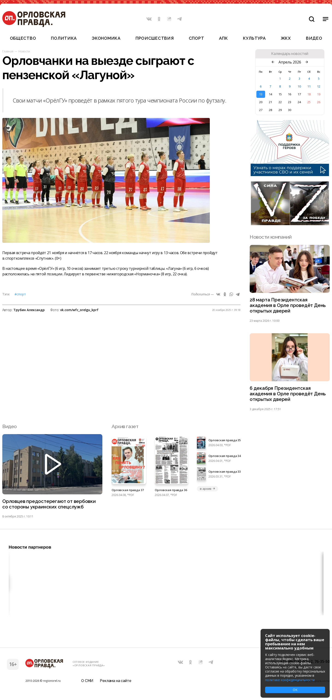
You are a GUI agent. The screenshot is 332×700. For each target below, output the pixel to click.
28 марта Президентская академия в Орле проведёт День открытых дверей (288, 305)
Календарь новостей (289, 54)
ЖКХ (286, 38)
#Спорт (20, 294)
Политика (64, 38)
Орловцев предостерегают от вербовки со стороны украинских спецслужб (49, 505)
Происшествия (155, 38)
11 (309, 86)
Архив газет (125, 427)
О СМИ (87, 682)
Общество (23, 38)
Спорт (196, 38)
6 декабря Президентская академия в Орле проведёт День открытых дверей (288, 394)
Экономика (106, 38)
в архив (207, 490)
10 (299, 86)
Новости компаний (270, 237)
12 (318, 86)
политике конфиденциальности (290, 680)
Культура (254, 38)
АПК (223, 38)
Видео (314, 38)
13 (260, 94)
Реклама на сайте (115, 682)
